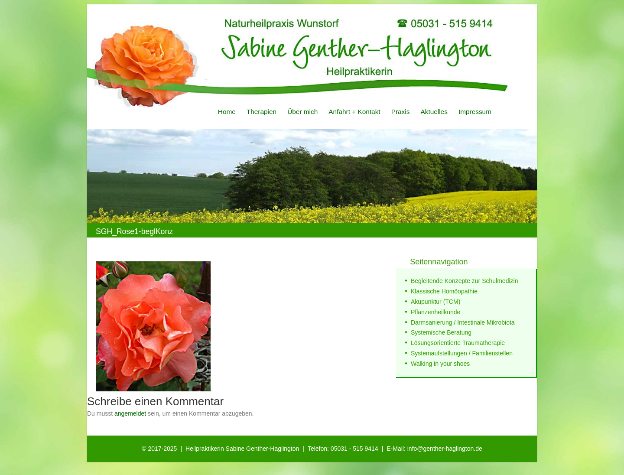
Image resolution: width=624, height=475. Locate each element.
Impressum (474, 111)
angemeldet (130, 413)
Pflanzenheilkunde (435, 312)
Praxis (400, 111)
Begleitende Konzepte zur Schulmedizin (464, 280)
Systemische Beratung (441, 332)
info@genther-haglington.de (444, 448)
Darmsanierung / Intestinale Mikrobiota (463, 322)
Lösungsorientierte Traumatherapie (458, 342)
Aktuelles (433, 111)
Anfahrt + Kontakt (354, 111)
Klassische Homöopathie (444, 291)
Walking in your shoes (440, 363)
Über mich (302, 111)
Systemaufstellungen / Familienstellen (462, 353)
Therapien (261, 111)
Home (227, 111)
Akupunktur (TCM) (435, 301)
